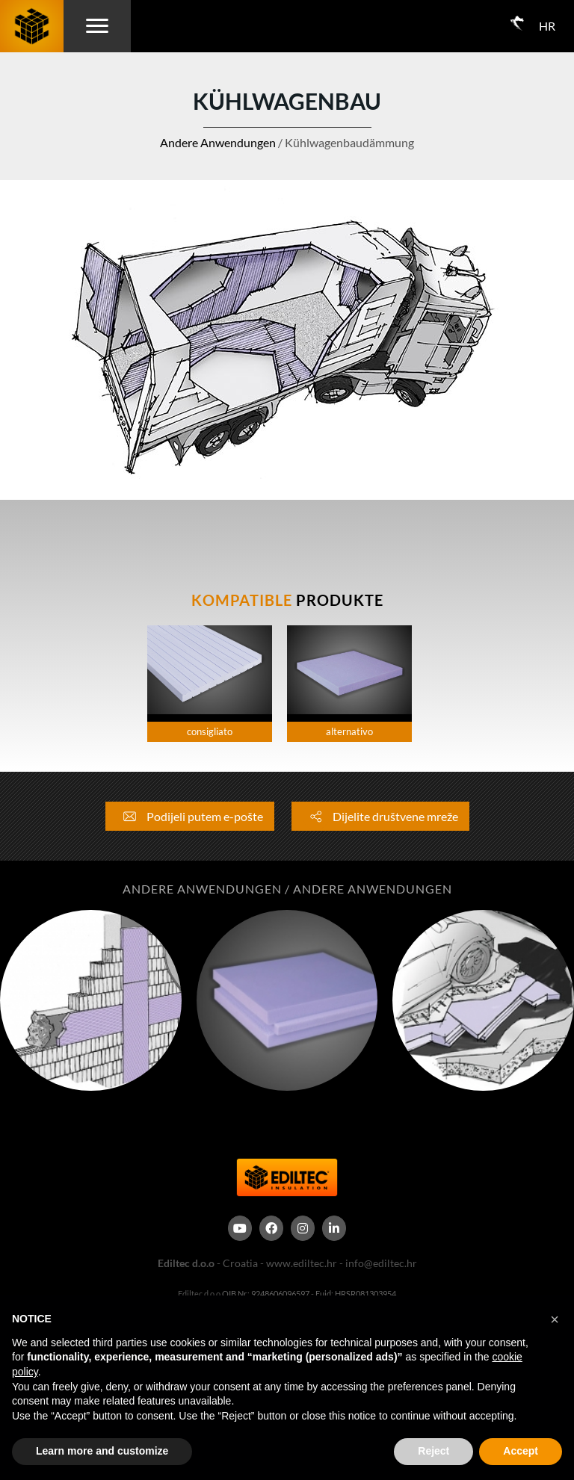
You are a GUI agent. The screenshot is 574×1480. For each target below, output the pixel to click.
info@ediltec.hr (381, 1263)
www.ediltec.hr (301, 1263)
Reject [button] (433, 1451)
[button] (555, 1319)
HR (547, 26)
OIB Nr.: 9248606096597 (265, 1293)
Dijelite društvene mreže (380, 816)
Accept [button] (520, 1451)
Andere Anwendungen (218, 142)
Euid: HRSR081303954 (355, 1293)
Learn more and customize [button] (102, 1451)
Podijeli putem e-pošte (190, 816)
